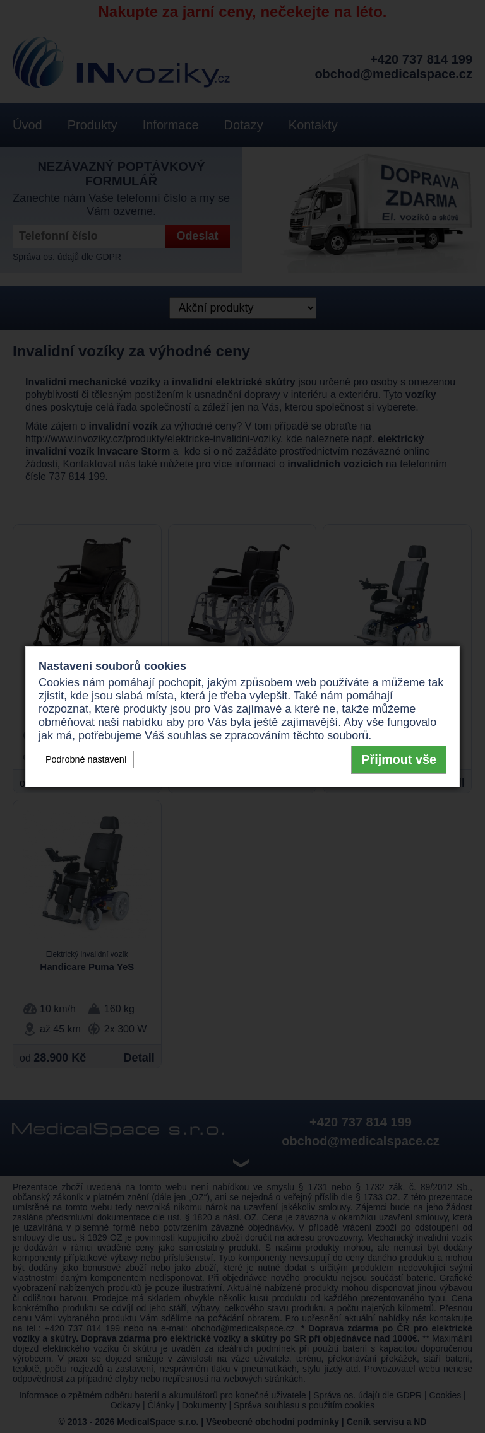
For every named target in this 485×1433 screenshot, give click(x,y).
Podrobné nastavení (86, 759)
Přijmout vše (398, 759)
